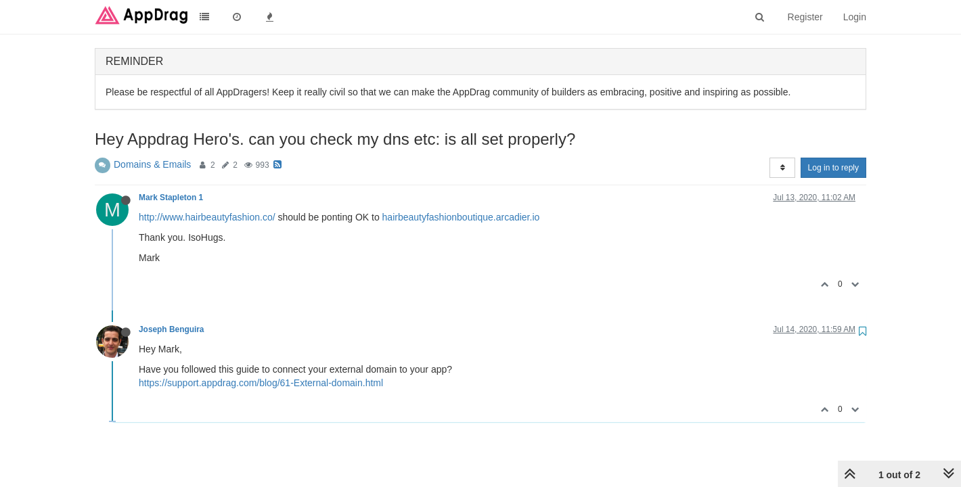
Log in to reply (833, 167)
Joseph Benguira (171, 329)
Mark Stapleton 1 (171, 197)
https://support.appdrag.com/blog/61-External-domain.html (261, 382)
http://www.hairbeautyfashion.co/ (207, 217)
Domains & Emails (152, 164)
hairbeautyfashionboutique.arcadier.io (461, 217)
